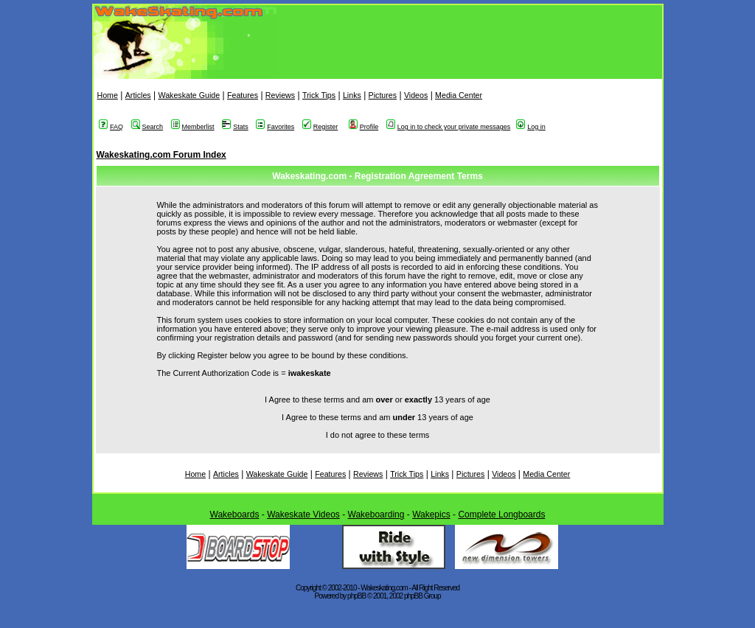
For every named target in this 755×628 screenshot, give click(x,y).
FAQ (111, 126)
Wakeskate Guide (189, 95)
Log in (531, 126)
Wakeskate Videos (303, 514)
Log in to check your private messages (448, 126)
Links (352, 95)
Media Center (458, 95)
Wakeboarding (376, 514)
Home (107, 95)
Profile (364, 126)
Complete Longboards (501, 514)
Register (320, 126)
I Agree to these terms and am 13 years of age (377, 417)
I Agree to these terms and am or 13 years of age (377, 399)
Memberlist (193, 126)
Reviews (280, 95)
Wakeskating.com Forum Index (161, 155)
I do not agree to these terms (378, 434)
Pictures (383, 95)
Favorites (275, 126)
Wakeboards (235, 514)
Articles (138, 95)
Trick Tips (318, 95)
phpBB (356, 596)
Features (242, 95)
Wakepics (431, 514)
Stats (235, 126)
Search (147, 126)
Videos (416, 95)
